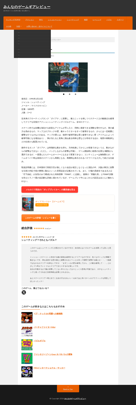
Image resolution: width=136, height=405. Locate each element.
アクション (29, 20)
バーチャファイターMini (44, 327)
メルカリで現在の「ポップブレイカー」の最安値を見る (49, 189)
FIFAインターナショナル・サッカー (49, 368)
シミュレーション (55, 20)
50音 (18, 26)
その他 (8, 26)
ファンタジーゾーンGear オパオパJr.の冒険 (53, 354)
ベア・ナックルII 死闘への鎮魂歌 (48, 313)
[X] (24, 292)
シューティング (73, 20)
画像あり (44, 55)
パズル (109, 20)
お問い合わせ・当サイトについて (39, 26)
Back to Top (68, 389)
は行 (25, 55)
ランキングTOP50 (13, 20)
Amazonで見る (42, 205)
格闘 (86, 20)
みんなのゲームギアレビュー (26, 7)
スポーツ (120, 20)
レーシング (97, 20)
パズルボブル (40, 340)
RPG (41, 20)
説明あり (51, 55)
